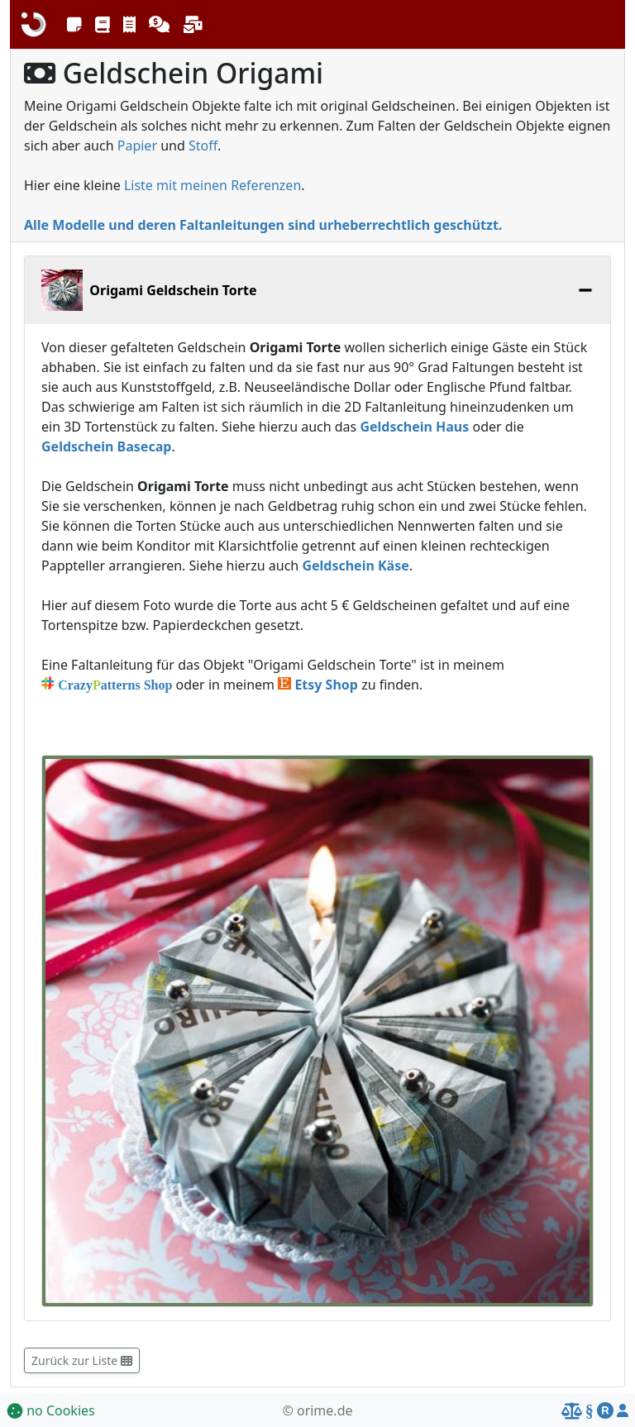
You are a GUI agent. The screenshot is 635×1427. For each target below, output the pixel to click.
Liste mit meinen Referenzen (212, 185)
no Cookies (51, 1410)
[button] (74, 24)
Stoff (203, 145)
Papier (137, 145)
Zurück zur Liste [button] (81, 1360)
